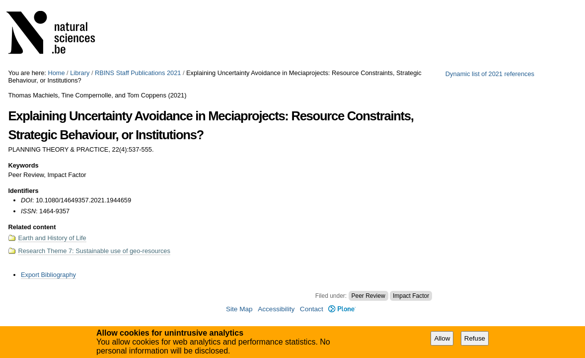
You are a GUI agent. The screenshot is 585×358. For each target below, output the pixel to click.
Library (79, 73)
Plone (342, 309)
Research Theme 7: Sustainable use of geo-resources (94, 251)
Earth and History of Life (52, 238)
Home (56, 73)
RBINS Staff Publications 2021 (138, 73)
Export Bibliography (48, 274)
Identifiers (23, 190)
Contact (311, 309)
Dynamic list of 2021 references (489, 74)
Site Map (239, 309)
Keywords (23, 165)
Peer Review (368, 295)
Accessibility (276, 309)
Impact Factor (411, 295)
